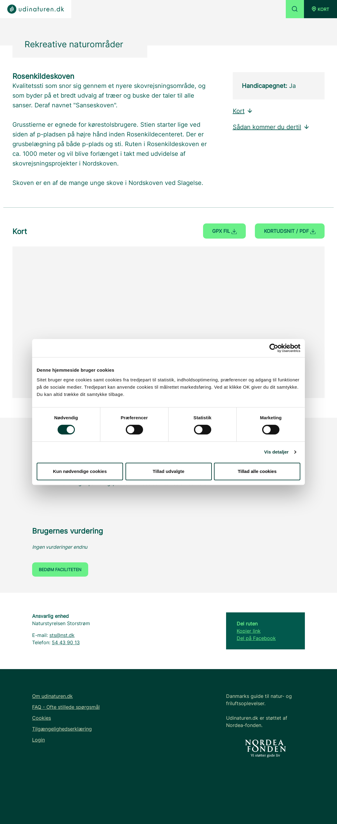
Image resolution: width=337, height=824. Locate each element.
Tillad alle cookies (257, 471)
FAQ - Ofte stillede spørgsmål (66, 707)
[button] (320, 9)
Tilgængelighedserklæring (62, 729)
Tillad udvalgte (169, 471)
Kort (243, 111)
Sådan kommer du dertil (271, 127)
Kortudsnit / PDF (289, 231)
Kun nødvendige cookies (80, 471)
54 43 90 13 (66, 642)
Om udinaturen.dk (52, 696)
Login (38, 740)
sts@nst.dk (62, 635)
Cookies (41, 718)
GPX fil (224, 231)
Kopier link (249, 631)
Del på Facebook (256, 638)
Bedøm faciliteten (60, 569)
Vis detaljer (276, 451)
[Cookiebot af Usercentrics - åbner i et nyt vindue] (273, 348)
